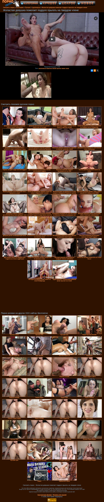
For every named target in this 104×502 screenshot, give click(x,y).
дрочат (59, 68)
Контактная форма (45, 495)
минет (64, 68)
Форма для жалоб (59, 495)
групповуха (42, 68)
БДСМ (54, 68)
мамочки (49, 68)
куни (67, 68)
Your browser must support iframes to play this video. (52, 39)
